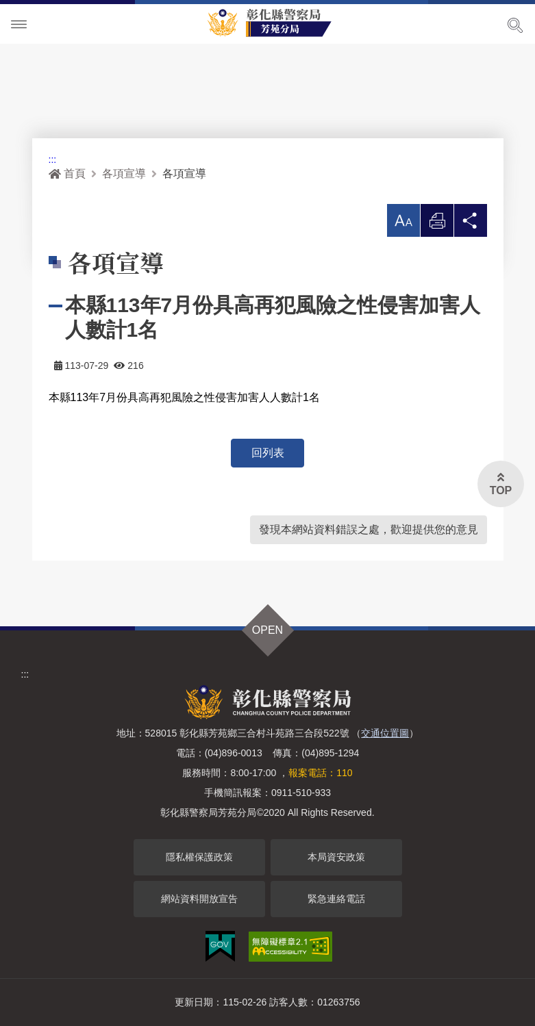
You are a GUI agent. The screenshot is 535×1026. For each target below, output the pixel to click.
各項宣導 (124, 173)
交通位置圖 (385, 733)
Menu (19, 24)
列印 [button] (437, 224)
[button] (403, 220)
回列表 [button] (267, 453)
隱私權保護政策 (199, 856)
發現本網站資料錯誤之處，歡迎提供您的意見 (368, 529)
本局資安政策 (336, 856)
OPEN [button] (267, 630)
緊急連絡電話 (336, 898)
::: (53, 159)
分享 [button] (470, 224)
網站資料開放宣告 (199, 898)
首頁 (67, 173)
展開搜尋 (515, 25)
